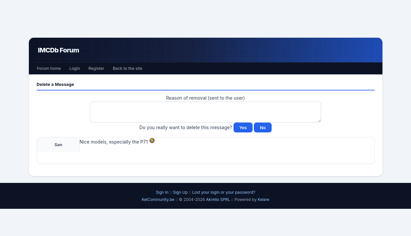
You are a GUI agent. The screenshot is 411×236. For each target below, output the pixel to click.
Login (74, 68)
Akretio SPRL (218, 199)
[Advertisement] (205, 18)
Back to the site (127, 68)
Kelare (264, 199)
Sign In (162, 192)
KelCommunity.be (158, 199)
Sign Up (180, 192)
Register (96, 68)
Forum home (49, 68)
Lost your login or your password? (223, 192)
